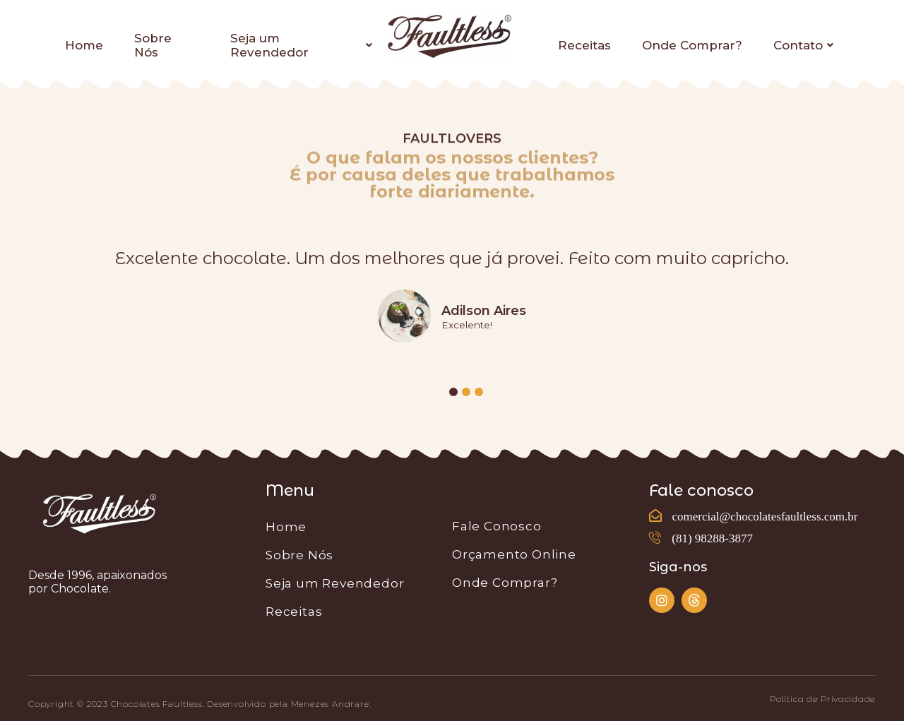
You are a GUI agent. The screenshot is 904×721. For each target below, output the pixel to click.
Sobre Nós (153, 45)
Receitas (584, 45)
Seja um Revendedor (301, 45)
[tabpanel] (452, 300)
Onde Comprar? (692, 45)
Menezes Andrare (330, 703)
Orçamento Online (514, 554)
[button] (823, 699)
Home (84, 45)
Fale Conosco (497, 526)
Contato (803, 45)
